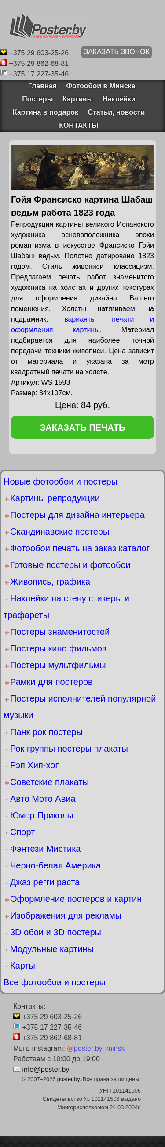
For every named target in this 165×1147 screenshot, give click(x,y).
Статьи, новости (116, 112)
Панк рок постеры (46, 732)
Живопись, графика (50, 581)
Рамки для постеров (51, 682)
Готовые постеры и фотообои (70, 565)
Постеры (37, 99)
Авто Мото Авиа (43, 798)
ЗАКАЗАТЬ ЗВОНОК (117, 51)
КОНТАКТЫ (79, 125)
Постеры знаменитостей (60, 632)
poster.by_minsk (96, 1048)
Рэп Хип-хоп (35, 765)
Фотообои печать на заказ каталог (80, 548)
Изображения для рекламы (65, 915)
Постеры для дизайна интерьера (77, 515)
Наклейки (119, 99)
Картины (77, 99)
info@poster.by (45, 1069)
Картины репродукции (55, 498)
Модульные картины (52, 949)
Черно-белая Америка (55, 865)
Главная (39, 86)
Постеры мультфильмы (58, 665)
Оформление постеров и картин (76, 899)
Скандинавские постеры (59, 531)
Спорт (22, 832)
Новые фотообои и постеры (60, 481)
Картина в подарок (45, 112)
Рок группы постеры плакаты (69, 748)
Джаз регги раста (45, 882)
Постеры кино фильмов (58, 648)
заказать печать (82, 427)
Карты (22, 965)
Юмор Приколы (41, 815)
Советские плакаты (49, 782)
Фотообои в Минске (100, 86)
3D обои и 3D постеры (55, 932)
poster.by (68, 1079)
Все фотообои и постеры (55, 982)
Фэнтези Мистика (45, 849)
